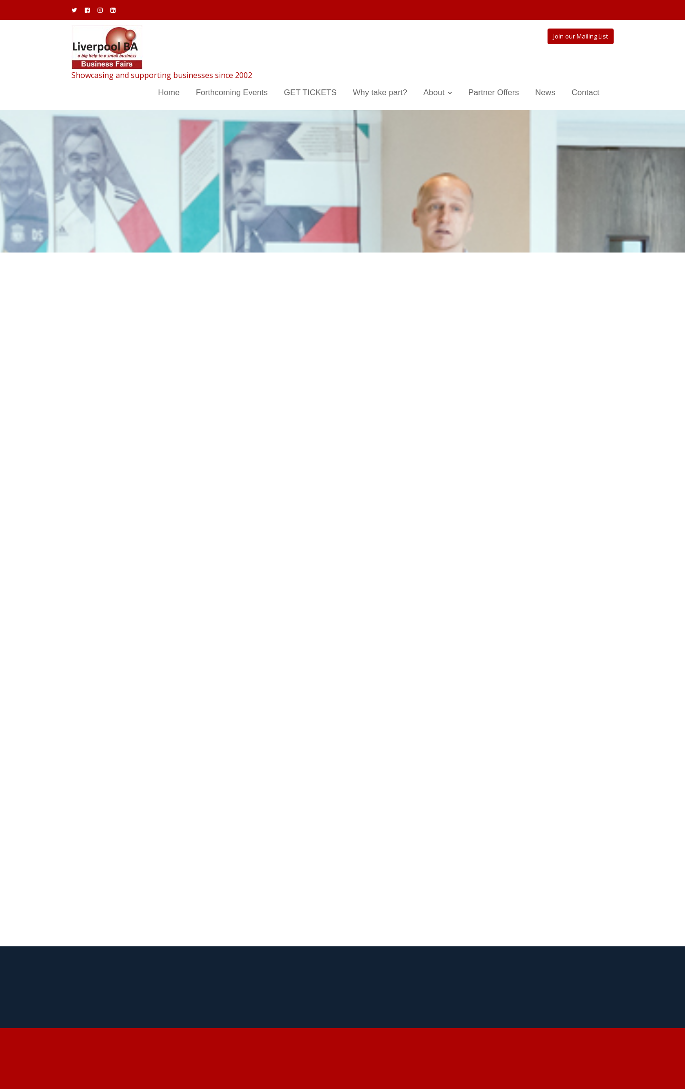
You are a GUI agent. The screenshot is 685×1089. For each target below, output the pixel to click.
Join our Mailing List (580, 36)
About (433, 92)
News (545, 92)
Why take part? (380, 92)
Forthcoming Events (232, 92)
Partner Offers (493, 92)
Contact (585, 92)
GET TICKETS (310, 92)
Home (168, 92)
